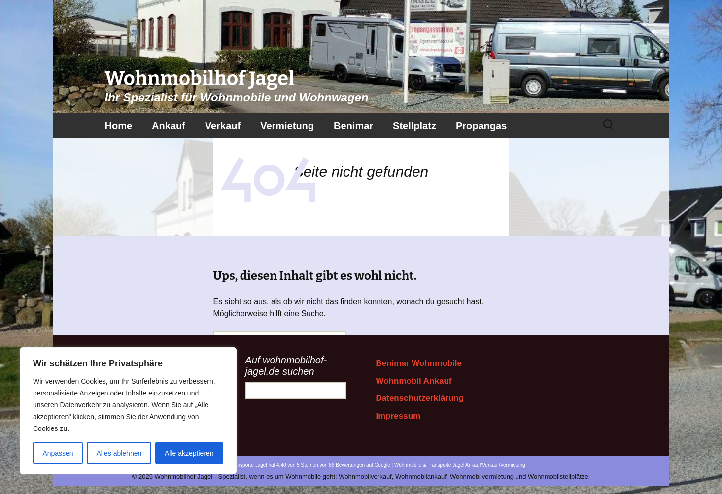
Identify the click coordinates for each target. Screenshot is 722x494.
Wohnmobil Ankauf (414, 381)
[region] (128, 410)
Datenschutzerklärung (420, 398)
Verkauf (223, 125)
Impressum (398, 416)
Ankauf (168, 125)
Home (119, 125)
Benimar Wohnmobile (419, 363)
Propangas (481, 125)
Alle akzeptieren (189, 453)
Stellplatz (414, 125)
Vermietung (287, 125)
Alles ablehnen (118, 453)
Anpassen (57, 453)
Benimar (353, 125)
